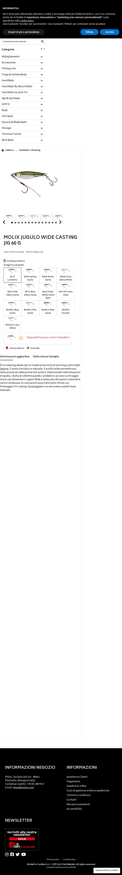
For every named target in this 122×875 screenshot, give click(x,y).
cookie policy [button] (27, 20)
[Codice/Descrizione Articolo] (15, 41)
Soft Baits (7, 116)
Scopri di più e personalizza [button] (23, 32)
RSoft (73, 867)
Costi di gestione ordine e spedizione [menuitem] (88, 791)
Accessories (9, 62)
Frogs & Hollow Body (14, 74)
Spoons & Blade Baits (14, 122)
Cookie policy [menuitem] (69, 859)
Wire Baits (8, 140)
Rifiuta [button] (89, 32)
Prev (8, 223)
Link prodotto (16, 348)
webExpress (61, 867)
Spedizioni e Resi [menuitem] (76, 786)
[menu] (30, 781)
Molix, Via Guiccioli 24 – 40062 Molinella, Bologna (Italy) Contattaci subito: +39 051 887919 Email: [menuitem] (24, 782)
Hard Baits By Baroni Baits (17, 86)
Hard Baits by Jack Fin (14, 92)
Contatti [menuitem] (71, 800)
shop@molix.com (23, 788)
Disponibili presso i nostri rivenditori (48, 338)
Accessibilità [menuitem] (74, 809)
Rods (5, 110)
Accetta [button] (109, 32)
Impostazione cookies (107, 870)
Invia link (35, 348)
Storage (6, 128)
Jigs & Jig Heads (11, 98)
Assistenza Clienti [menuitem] (77, 777)
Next (56, 223)
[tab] (24, 57)
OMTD (6, 104)
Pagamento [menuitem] (73, 782)
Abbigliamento (11, 56)
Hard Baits (8, 80)
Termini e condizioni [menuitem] (79, 795)
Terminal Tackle (11, 134)
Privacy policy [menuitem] (53, 859)
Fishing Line (9, 68)
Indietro (7, 150)
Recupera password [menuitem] (78, 804)
